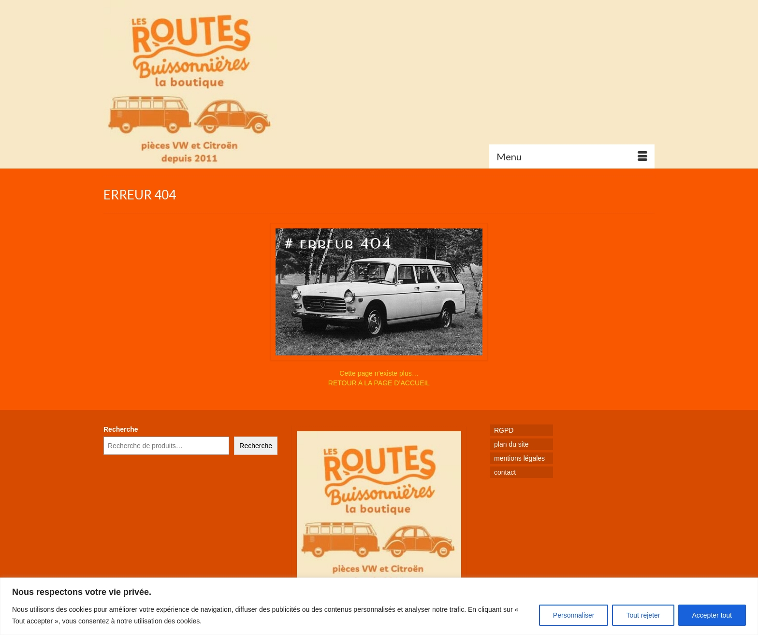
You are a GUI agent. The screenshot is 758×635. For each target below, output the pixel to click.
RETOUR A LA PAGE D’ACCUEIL (379, 383)
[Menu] (572, 156)
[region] (379, 606)
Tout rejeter (643, 615)
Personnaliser (574, 615)
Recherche (120, 429)
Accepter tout (712, 615)
